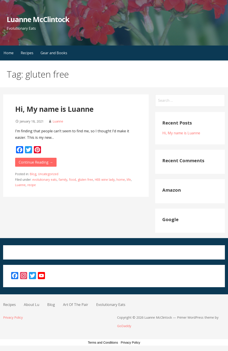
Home (9, 52)
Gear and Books (54, 52)
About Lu (31, 304)
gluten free (85, 179)
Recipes (27, 52)
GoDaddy (124, 326)
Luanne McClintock (38, 19)
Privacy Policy (13, 317)
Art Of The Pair (75, 304)
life (129, 179)
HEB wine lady (105, 179)
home (120, 179)
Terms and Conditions (103, 342)
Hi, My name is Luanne (54, 109)
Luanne (58, 121)
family (63, 179)
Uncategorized (48, 174)
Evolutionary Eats (110, 304)
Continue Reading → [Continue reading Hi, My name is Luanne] (36, 162)
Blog (33, 174)
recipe (31, 185)
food (72, 179)
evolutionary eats (44, 179)
